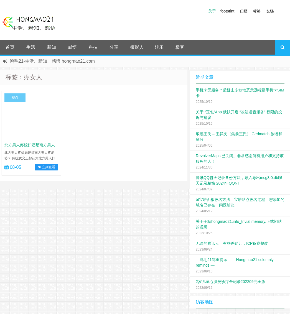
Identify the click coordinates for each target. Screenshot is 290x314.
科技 (93, 47)
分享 (114, 47)
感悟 (72, 47)
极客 (179, 47)
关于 (212, 11)
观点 (15, 97)
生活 (30, 47)
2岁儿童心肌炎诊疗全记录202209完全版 (230, 281)
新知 (51, 47)
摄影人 (137, 47)
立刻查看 (46, 167)
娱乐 (159, 47)
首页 (10, 47)
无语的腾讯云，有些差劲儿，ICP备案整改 (232, 243)
